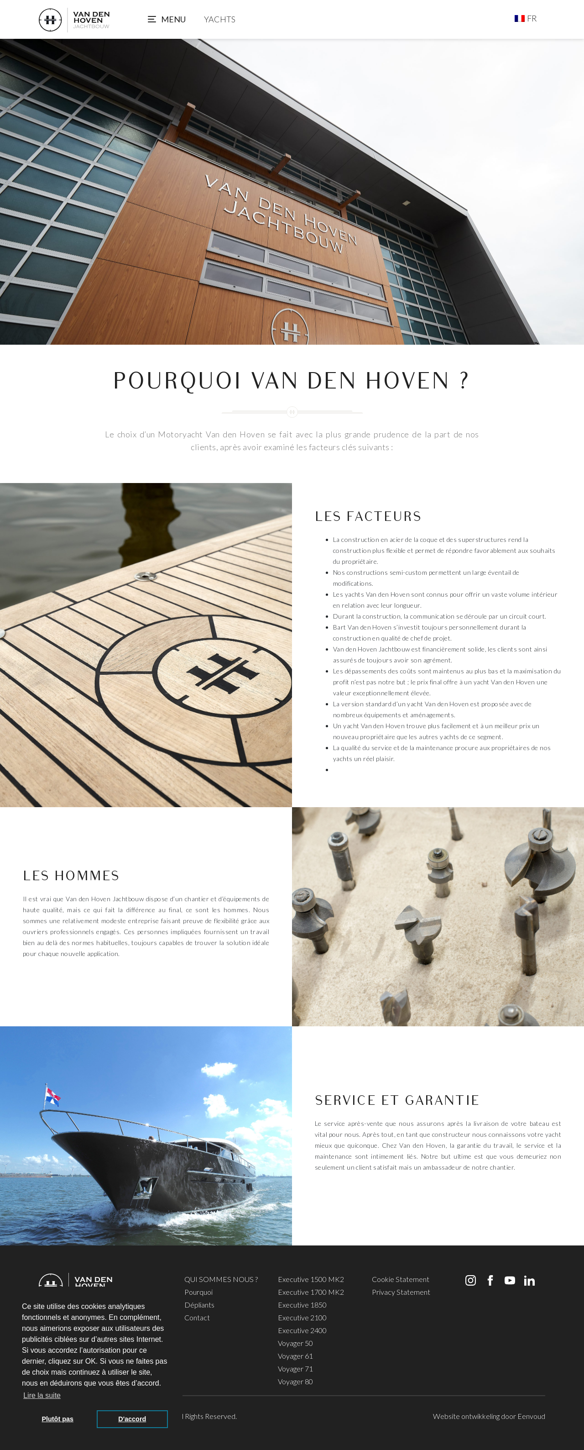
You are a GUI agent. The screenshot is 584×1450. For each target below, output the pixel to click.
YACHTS (219, 19)
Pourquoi (198, 1291)
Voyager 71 (295, 1368)
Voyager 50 (295, 1343)
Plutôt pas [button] (57, 1419)
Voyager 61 (295, 1355)
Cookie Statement (400, 1279)
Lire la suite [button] (42, 1395)
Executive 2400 (302, 1330)
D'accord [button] (132, 1419)
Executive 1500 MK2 (311, 1279)
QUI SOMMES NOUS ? (221, 1279)
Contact (197, 1317)
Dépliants (199, 1304)
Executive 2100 (302, 1317)
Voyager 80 (295, 1381)
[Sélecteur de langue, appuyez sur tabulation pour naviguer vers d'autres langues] (526, 18)
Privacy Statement (401, 1291)
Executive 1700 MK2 (311, 1291)
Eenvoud (531, 1416)
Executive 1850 (302, 1304)
